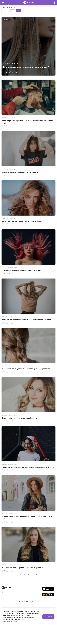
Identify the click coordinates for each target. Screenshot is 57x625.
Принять (48, 616)
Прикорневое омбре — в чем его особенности (19, 418)
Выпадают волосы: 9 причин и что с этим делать (20, 172)
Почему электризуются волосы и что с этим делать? (22, 221)
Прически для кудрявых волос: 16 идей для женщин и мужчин (26, 320)
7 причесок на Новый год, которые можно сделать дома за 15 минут (28, 467)
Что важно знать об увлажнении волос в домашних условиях (26, 369)
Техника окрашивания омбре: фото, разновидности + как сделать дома (27, 517)
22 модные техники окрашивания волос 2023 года (21, 270)
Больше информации (10, 621)
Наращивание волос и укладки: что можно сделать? (22, 568)
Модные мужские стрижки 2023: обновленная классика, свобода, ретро (27, 122)
